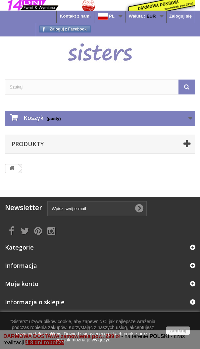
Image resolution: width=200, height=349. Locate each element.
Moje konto (21, 284)
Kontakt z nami (75, 16)
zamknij (178, 330)
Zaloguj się (180, 16)
